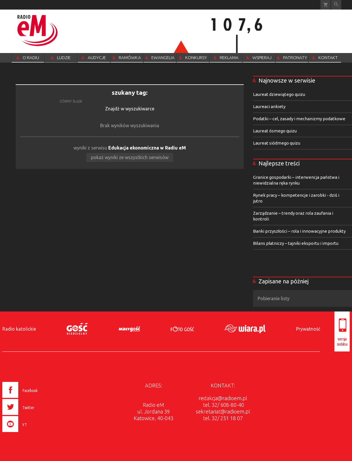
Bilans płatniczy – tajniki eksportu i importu (295, 243)
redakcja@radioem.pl (223, 398)
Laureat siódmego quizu (276, 143)
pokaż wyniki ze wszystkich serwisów (129, 157)
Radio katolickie (19, 328)
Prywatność (308, 328)
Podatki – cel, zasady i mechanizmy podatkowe (299, 118)
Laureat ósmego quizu (275, 130)
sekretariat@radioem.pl (223, 411)
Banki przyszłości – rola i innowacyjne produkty (299, 231)
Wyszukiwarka (336, 5)
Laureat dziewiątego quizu (279, 94)
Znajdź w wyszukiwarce (129, 108)
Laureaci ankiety (269, 106)
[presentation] (32, 433)
